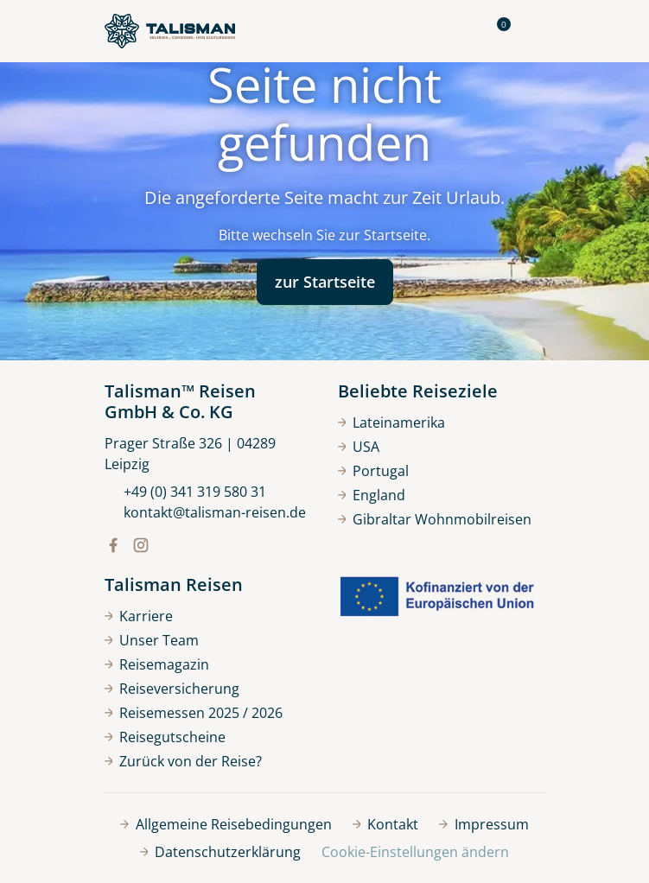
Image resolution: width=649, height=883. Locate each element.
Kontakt (386, 824)
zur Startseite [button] (325, 281)
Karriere (139, 616)
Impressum (484, 824)
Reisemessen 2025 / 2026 (194, 712)
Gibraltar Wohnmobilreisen (435, 519)
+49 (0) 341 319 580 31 (185, 491)
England (372, 495)
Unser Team (152, 640)
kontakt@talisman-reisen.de (205, 512)
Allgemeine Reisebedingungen (226, 824)
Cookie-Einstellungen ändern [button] (415, 851)
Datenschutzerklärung (221, 851)
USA (359, 446)
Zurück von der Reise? (184, 761)
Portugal (374, 470)
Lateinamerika (392, 422)
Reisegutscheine (165, 736)
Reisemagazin (157, 664)
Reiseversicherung (172, 688)
